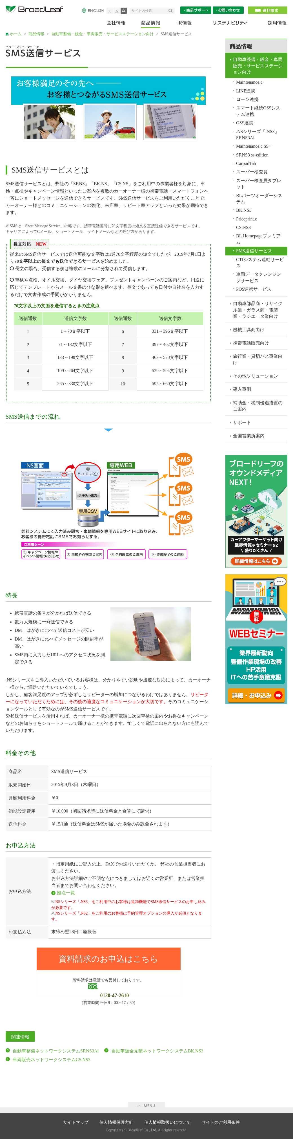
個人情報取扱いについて (167, 1122)
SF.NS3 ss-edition (252, 155)
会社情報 (119, 24)
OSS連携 (244, 122)
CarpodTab (246, 163)
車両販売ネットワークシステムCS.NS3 (51, 1059)
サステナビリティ (230, 24)
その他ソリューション (255, 376)
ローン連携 (247, 99)
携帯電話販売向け (251, 343)
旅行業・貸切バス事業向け (258, 359)
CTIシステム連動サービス (260, 262)
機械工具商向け (249, 329)
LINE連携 (245, 91)
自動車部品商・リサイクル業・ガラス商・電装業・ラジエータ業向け (258, 310)
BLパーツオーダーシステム (259, 198)
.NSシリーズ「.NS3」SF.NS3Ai (257, 134)
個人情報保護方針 (116, 1122)
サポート (242, 422)
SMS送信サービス (254, 250)
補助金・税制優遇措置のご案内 (258, 405)
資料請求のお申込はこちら (108, 958)
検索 (171, 11)
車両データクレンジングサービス (258, 277)
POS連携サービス (253, 289)
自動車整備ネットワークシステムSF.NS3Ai (56, 1051)
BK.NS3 (244, 210)
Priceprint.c (246, 219)
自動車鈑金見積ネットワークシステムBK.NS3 (157, 1051)
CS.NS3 (243, 227)
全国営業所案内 (249, 435)
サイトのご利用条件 (221, 1122)
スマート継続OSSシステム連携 (258, 110)
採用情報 (273, 24)
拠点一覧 (66, 892)
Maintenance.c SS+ (253, 146)
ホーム (16, 34)
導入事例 (242, 389)
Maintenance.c (249, 82)
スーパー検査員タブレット (258, 183)
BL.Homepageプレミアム (258, 238)
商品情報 (151, 24)
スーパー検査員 (252, 171)
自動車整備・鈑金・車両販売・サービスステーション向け (102, 34)
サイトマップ (75, 1122)
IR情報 (184, 24)
